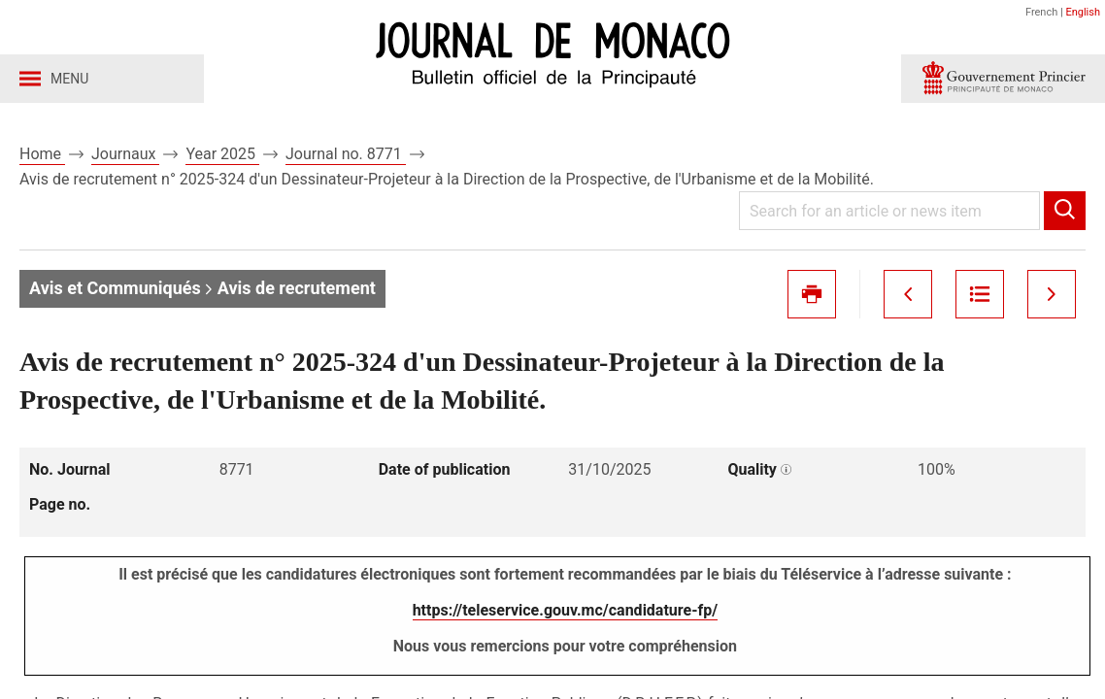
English (1082, 12)
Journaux (125, 154)
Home (42, 154)
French (1041, 12)
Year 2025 (222, 154)
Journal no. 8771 (345, 154)
